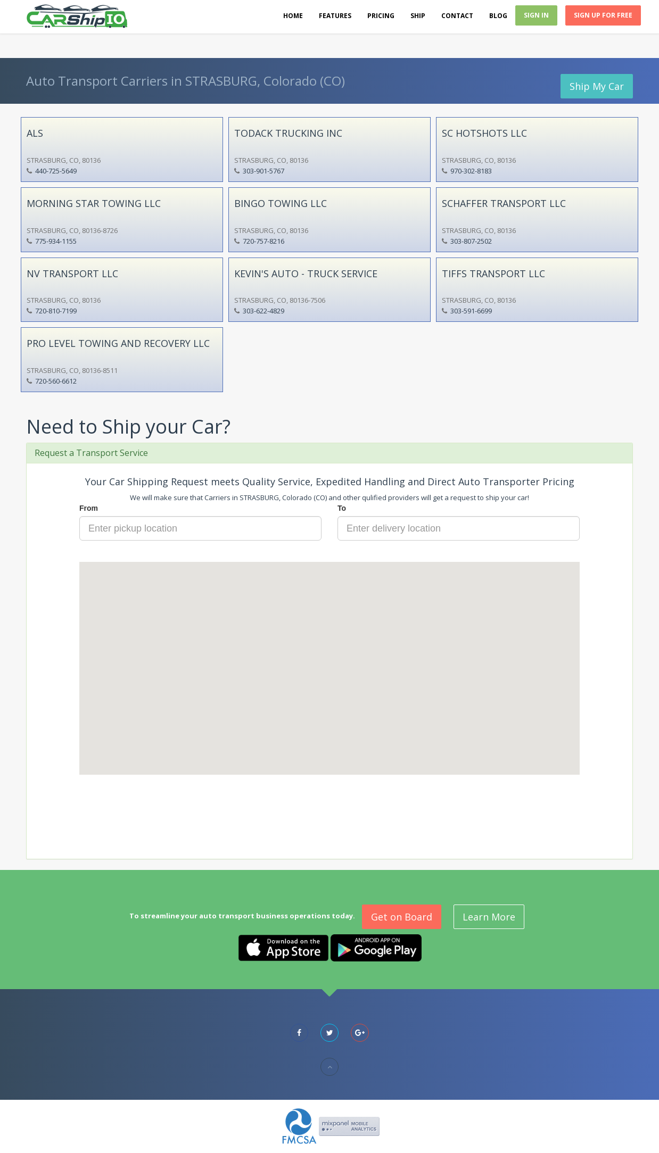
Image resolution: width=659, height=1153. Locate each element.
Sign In (536, 15)
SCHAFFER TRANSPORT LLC (504, 203)
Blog (498, 15)
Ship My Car (597, 86)
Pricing (380, 15)
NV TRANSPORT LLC (72, 273)
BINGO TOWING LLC (280, 203)
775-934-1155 (56, 241)
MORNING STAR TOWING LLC (94, 203)
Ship (417, 15)
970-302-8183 (471, 171)
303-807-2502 (471, 241)
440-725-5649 (56, 171)
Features (335, 15)
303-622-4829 (263, 311)
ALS (35, 133)
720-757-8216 (263, 241)
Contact (457, 15)
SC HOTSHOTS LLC (484, 133)
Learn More (489, 916)
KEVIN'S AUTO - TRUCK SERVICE (305, 273)
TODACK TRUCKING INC (288, 133)
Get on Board (401, 916)
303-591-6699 (471, 311)
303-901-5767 (263, 171)
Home (293, 15)
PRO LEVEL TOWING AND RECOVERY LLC (118, 343)
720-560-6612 (56, 381)
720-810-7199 (56, 311)
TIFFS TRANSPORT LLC (493, 273)
